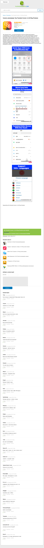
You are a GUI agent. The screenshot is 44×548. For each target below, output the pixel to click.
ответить (4, 300)
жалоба (12, 300)
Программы (20, 25)
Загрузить (19, 30)
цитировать (8, 300)
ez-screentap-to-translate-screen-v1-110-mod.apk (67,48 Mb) (17, 233)
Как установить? (6, 232)
